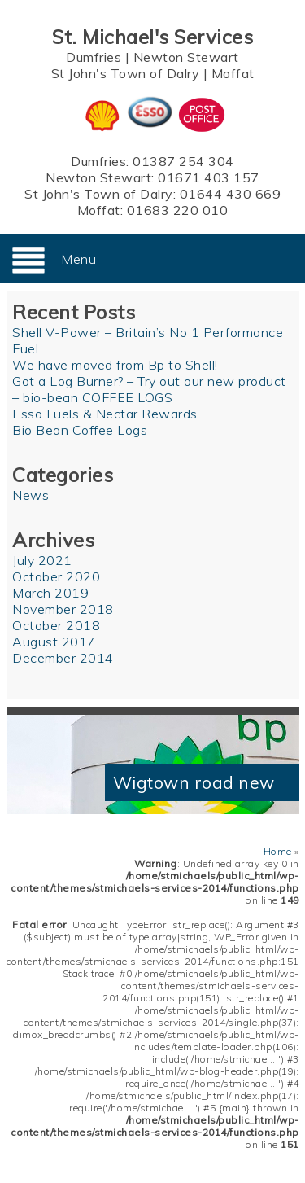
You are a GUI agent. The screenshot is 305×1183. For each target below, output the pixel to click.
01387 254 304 (183, 161)
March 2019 (50, 593)
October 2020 (56, 576)
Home (278, 851)
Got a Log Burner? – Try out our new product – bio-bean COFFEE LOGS (149, 389)
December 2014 (63, 658)
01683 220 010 (178, 210)
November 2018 (63, 609)
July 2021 (42, 560)
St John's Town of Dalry (125, 73)
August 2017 (54, 641)
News (30, 495)
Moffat (233, 73)
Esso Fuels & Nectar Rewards (105, 413)
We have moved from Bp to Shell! (115, 365)
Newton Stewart (186, 57)
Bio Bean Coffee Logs (79, 430)
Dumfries (93, 57)
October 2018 (56, 625)
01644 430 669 (230, 194)
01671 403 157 (208, 177)
